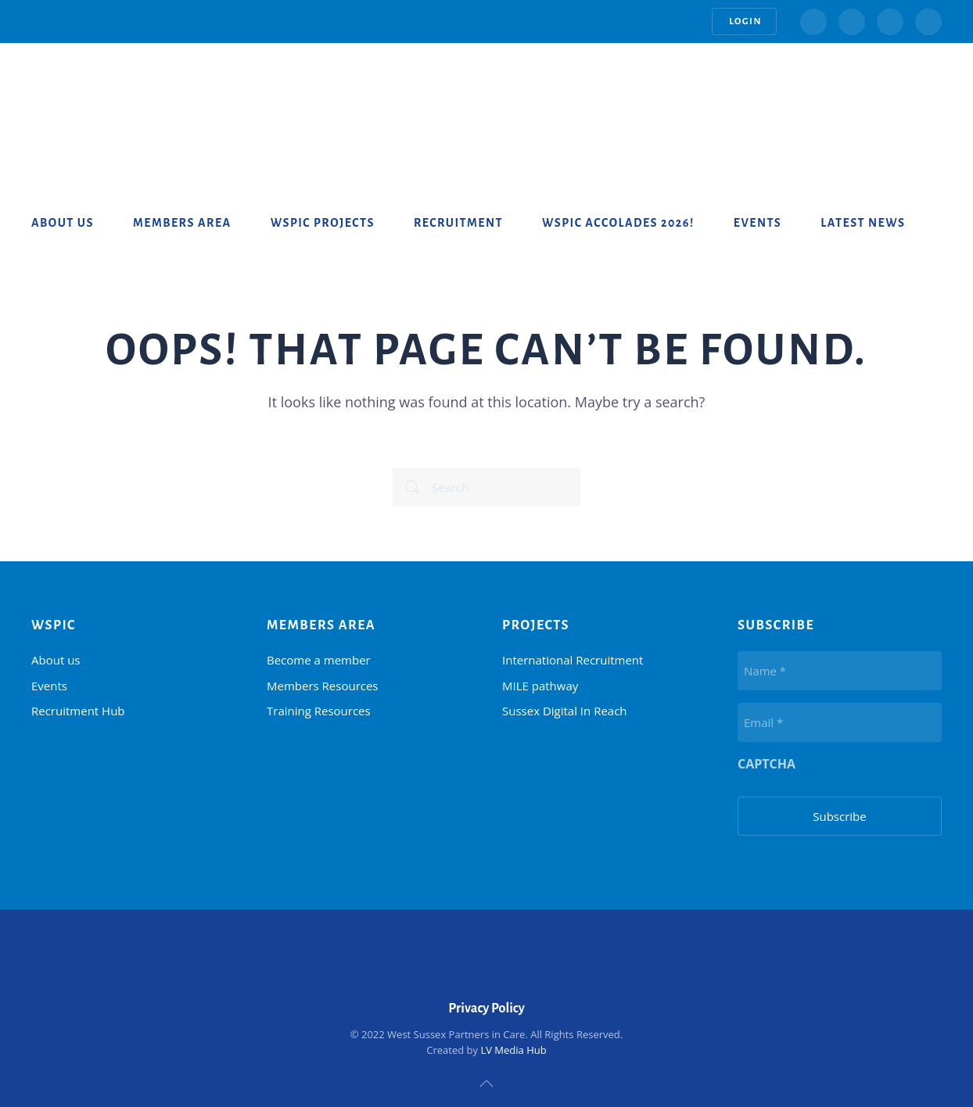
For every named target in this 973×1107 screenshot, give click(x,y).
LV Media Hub (513, 1050)
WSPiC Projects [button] (323, 223)
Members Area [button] (182, 223)
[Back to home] (93, 90)
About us (62, 223)
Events (757, 223)
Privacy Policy (486, 1008)
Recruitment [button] (458, 223)
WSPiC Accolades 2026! (618, 223)
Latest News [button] (862, 223)
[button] (486, 1083)
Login (744, 21)
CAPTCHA (766, 763)
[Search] (486, 487)
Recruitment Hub (78, 710)
